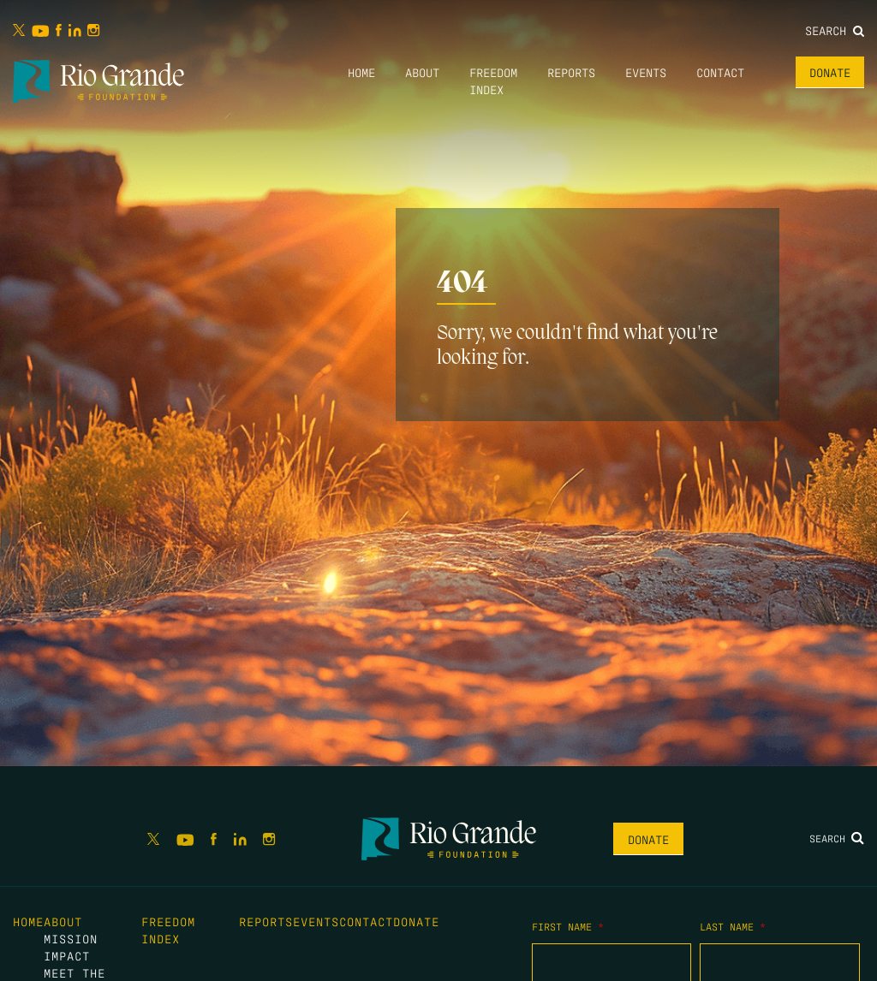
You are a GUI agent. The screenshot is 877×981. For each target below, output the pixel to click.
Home (361, 72)
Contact (720, 72)
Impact (67, 955)
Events (645, 72)
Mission (71, 938)
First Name (568, 926)
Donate (829, 72)
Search (834, 30)
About (422, 72)
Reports (571, 72)
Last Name (733, 926)
